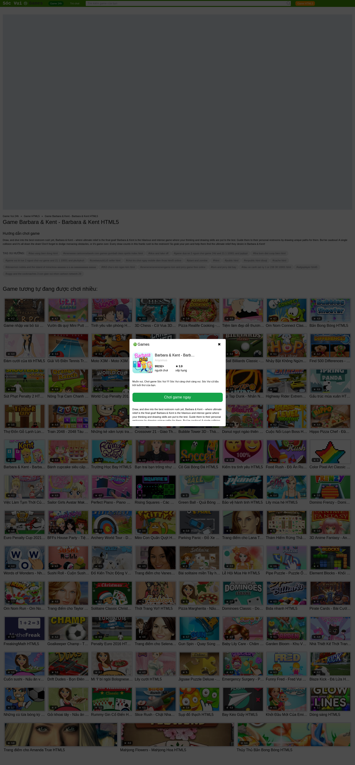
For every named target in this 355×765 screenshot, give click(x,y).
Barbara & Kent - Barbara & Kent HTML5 (188, 355)
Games (141, 344)
